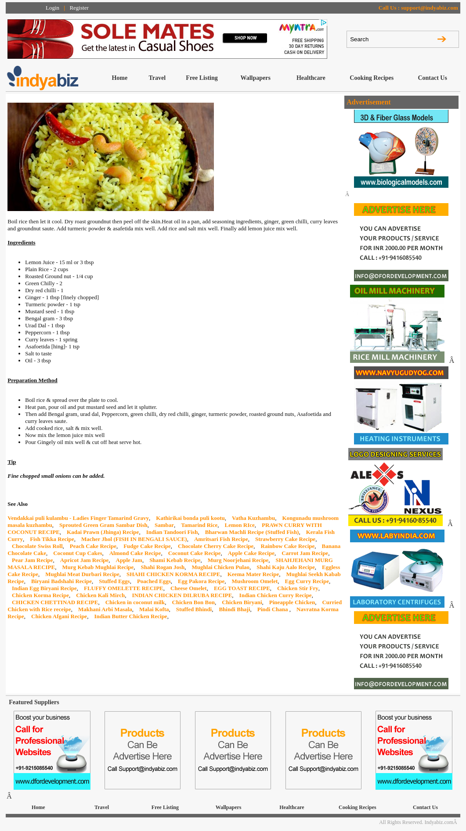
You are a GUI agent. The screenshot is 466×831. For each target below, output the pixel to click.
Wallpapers (255, 78)
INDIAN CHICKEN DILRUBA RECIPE (182, 595)
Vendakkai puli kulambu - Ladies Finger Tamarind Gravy (78, 518)
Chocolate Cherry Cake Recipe (215, 546)
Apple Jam (129, 560)
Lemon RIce (240, 525)
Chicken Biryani (242, 602)
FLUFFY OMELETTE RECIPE (123, 588)
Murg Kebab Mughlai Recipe (98, 567)
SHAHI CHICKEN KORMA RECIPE (173, 574)
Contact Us (432, 78)
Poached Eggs (154, 581)
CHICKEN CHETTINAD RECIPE (55, 602)
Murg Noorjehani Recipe (238, 560)
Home (119, 78)
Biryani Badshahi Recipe (61, 581)
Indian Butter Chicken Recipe (130, 616)
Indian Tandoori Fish (172, 532)
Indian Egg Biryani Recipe (44, 588)
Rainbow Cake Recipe (288, 546)
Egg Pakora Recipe (201, 581)
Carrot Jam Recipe (305, 553)
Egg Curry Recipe (307, 581)
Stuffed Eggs (114, 581)
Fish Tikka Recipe (52, 539)
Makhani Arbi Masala (105, 609)
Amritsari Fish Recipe (221, 539)
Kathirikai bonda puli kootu (190, 518)
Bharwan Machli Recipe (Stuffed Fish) (252, 532)
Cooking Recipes (372, 78)
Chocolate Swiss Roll (37, 546)
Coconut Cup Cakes (77, 553)
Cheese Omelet (188, 588)
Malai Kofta (154, 609)
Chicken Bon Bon (193, 602)
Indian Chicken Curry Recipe (275, 595)
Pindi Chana (273, 609)
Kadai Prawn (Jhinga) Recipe (103, 532)
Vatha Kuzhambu (253, 518)
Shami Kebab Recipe (174, 560)
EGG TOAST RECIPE (242, 588)
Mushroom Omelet (255, 581)
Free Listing (201, 78)
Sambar (164, 525)
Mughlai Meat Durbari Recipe (82, 574)
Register (78, 7)
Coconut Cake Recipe (194, 553)
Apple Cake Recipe (251, 553)
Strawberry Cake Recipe (285, 539)
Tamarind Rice (199, 525)
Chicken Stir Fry (297, 588)
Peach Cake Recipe (93, 546)
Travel (157, 78)
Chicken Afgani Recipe (59, 616)
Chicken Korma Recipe (40, 595)
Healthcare (310, 78)
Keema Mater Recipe (253, 574)
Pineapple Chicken (292, 602)
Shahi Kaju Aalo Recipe (285, 567)
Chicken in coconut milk (135, 602)
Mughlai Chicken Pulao (220, 567)
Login (52, 7)
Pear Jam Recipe (32, 560)
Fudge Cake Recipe (147, 546)
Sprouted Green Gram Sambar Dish (103, 525)
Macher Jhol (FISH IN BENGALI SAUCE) (134, 539)
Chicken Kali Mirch (100, 595)
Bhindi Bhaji (234, 609)
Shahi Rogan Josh (163, 567)
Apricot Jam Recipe (84, 560)
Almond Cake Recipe (135, 553)
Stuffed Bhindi (194, 609)
